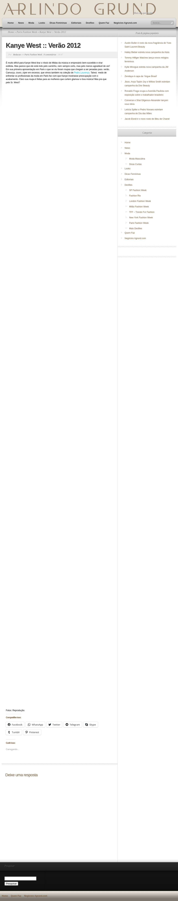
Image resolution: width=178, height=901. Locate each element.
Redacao (17, 54)
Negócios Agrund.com (125, 23)
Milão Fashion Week (139, 206)
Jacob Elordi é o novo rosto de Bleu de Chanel (147, 119)
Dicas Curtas (135, 164)
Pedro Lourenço (82, 72)
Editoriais (76, 23)
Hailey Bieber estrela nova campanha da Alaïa (147, 52)
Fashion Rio (135, 195)
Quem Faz (104, 23)
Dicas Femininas (58, 23)
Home (11, 23)
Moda (31, 23)
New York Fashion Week (141, 217)
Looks (42, 23)
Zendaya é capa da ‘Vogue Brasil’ (141, 76)
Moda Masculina (137, 158)
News (21, 23)
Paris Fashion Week (27, 32)
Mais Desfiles (135, 228)
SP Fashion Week (138, 190)
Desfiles (90, 23)
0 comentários (50, 54)
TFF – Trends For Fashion (141, 212)
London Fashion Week (140, 201)
